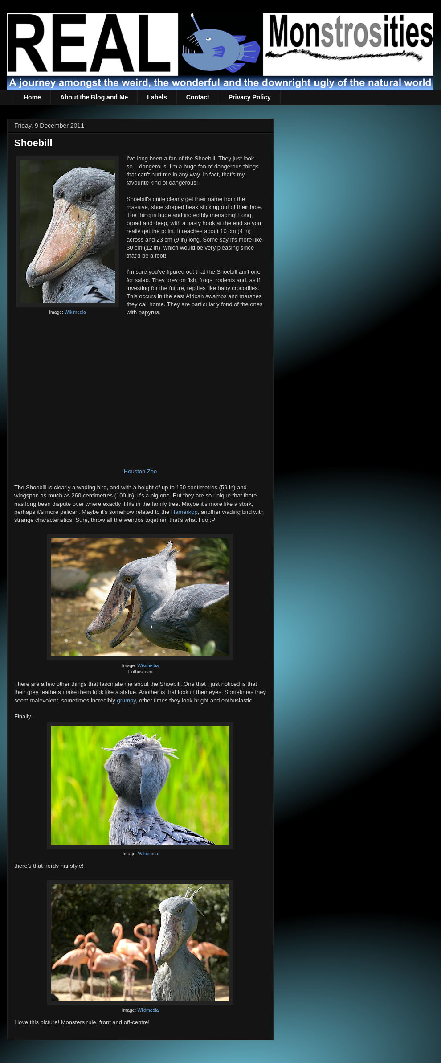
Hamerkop (184, 512)
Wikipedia (148, 853)
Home (32, 97)
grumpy (126, 700)
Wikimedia (75, 312)
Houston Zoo (140, 471)
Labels (157, 97)
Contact (197, 97)
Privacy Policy (250, 97)
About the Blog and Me (94, 97)
